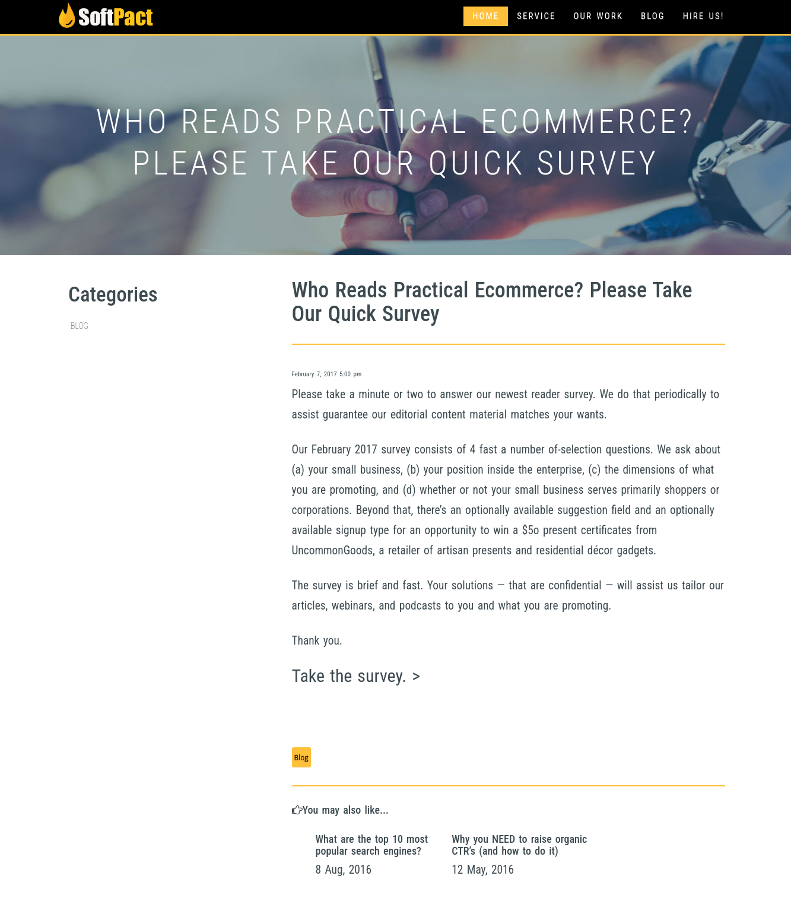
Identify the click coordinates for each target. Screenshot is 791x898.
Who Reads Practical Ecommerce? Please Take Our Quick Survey (492, 302)
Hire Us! (704, 16)
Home (485, 16)
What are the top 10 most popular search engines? (372, 845)
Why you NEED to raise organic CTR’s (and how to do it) (519, 845)
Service (536, 16)
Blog (653, 16)
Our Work (598, 16)
